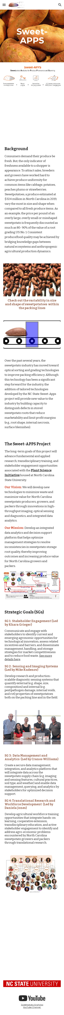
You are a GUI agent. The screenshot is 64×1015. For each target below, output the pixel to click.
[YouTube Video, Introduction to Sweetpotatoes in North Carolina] (32, 958)
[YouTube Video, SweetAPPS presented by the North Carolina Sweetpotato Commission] (32, 919)
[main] (32, 36)
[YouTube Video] (32, 116)
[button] (4, 4)
